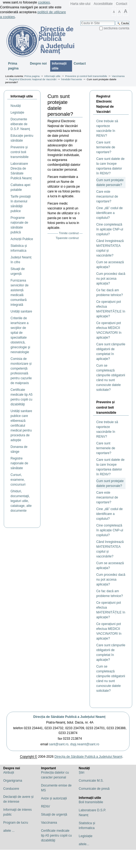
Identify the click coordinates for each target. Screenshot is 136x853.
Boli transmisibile (91, 802)
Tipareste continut (67, 238)
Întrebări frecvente (71, 79)
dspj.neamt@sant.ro (84, 744)
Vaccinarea (118, 76)
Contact (121, 4)
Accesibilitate (103, 4)
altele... (84, 844)
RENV (45, 806)
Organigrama (12, 780)
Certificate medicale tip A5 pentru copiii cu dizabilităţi (56, 835)
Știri (81, 772)
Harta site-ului (80, 4)
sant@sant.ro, (59, 744)
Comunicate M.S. (91, 780)
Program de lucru (15, 822)
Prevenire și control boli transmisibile (86, 76)
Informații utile (59, 66)
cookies (44, 2)
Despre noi (38, 63)
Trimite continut (69, 233)
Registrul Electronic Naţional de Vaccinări (33, 79)
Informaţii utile (22, 96)
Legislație (86, 836)
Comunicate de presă (94, 789)
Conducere (11, 789)
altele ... (9, 831)
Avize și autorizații (54, 798)
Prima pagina (13, 66)
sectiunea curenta (116, 28)
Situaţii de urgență (54, 814)
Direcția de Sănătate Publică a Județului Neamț (69, 717)
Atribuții (8, 772)
